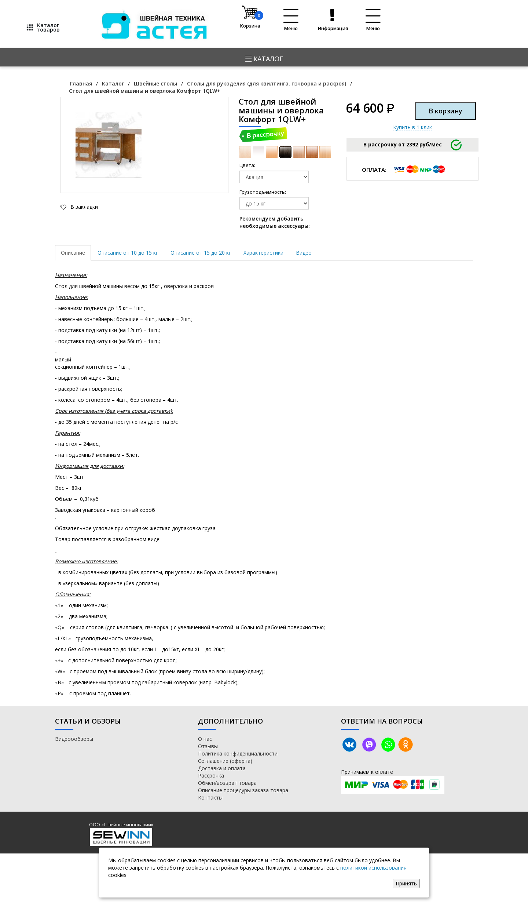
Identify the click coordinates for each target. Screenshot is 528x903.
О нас (205, 738)
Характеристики (263, 252)
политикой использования (373, 867)
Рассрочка (211, 775)
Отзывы (208, 746)
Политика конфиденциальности (238, 753)
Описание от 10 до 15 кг (128, 252)
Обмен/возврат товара (227, 782)
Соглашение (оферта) (225, 760)
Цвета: (247, 165)
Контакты (210, 797)
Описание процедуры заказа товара (243, 790)
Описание (73, 252)
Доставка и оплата (222, 768)
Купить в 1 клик (412, 127)
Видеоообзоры (74, 738)
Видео (304, 252)
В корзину (445, 110)
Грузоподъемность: (250, 192)
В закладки (83, 206)
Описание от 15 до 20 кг (200, 252)
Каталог (264, 58)
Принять (406, 883)
